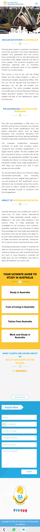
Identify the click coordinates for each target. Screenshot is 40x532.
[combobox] (4, 424)
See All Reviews (20, 397)
